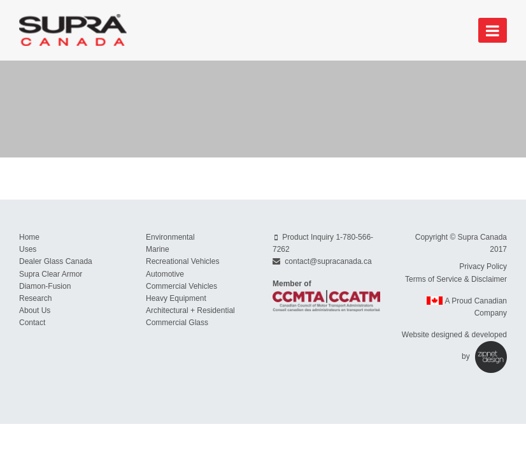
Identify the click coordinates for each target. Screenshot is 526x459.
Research (35, 298)
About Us (34, 310)
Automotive (165, 274)
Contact (32, 322)
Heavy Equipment (176, 298)
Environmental (170, 237)
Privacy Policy (483, 266)
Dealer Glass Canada (55, 261)
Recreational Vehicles (182, 261)
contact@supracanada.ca (328, 261)
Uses (27, 249)
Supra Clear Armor (50, 274)
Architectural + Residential (190, 310)
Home (29, 237)
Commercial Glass (177, 322)
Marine (157, 249)
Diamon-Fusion (45, 286)
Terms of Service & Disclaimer (456, 279)
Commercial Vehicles (181, 286)
